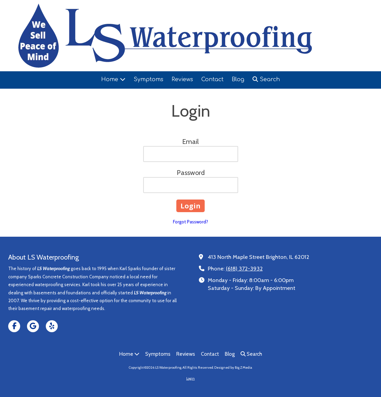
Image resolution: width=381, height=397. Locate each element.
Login (190, 378)
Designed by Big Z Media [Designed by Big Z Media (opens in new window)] (233, 367)
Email (190, 141)
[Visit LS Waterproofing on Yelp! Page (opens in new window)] (52, 326)
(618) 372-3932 (244, 268)
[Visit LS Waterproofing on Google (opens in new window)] (33, 326)
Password (191, 172)
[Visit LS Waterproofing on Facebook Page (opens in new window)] (14, 326)
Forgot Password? (190, 221)
